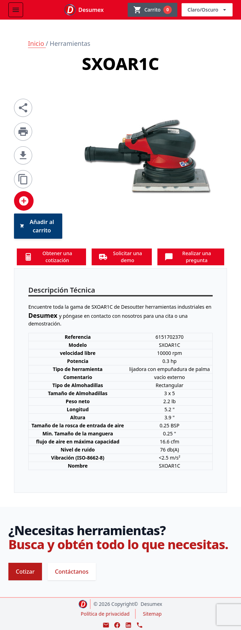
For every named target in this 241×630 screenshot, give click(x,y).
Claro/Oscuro (207, 9)
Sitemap (152, 613)
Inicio (37, 43)
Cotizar (25, 571)
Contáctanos (71, 571)
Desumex (151, 604)
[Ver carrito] (152, 10)
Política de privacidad (105, 613)
